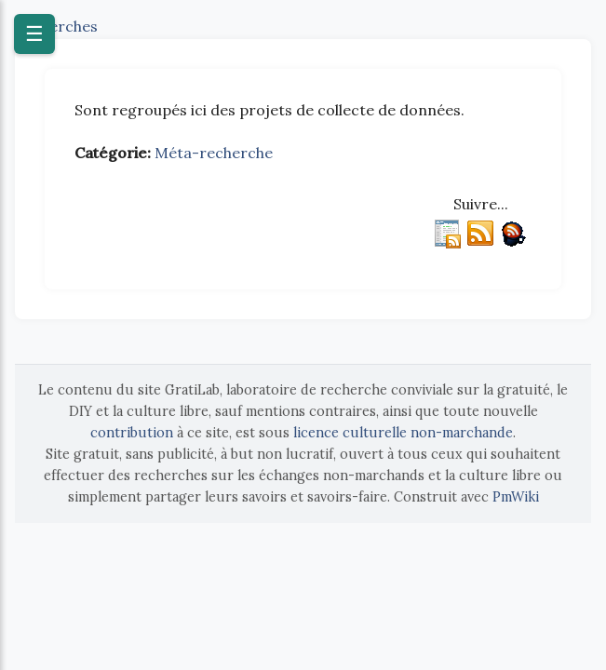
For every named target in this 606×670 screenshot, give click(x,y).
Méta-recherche (214, 152)
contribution (131, 432)
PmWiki (515, 497)
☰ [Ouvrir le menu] (34, 34)
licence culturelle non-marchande (403, 432)
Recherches (56, 26)
